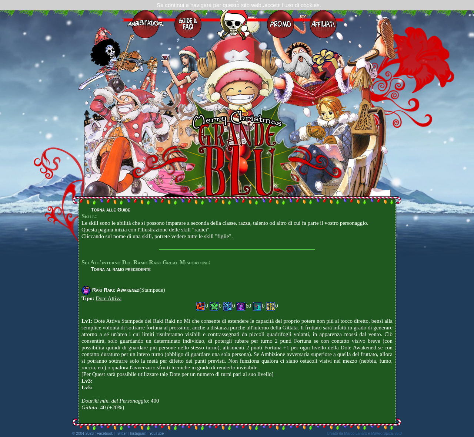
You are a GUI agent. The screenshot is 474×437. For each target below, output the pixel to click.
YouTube (156, 433)
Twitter (121, 433)
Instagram (138, 433)
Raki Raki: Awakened (116, 290)
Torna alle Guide (110, 210)
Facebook (105, 433)
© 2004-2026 (83, 433)
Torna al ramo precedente (121, 269)
